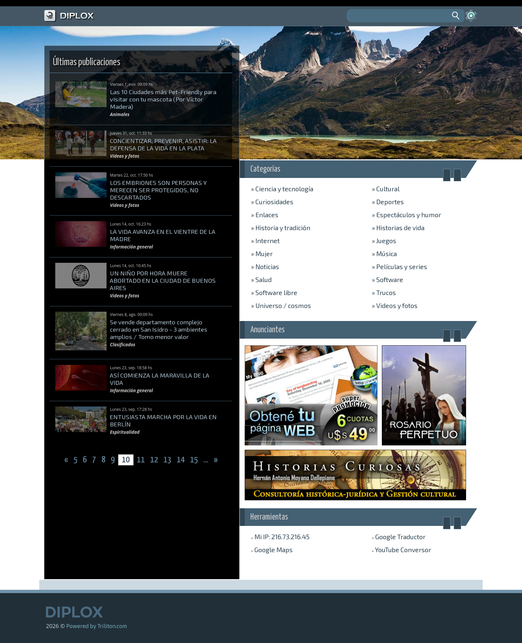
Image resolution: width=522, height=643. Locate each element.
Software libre (274, 292)
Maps (272, 550)
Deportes (388, 202)
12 (154, 459)
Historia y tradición (280, 228)
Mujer (262, 253)
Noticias (265, 266)
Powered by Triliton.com (96, 625)
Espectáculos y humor (406, 215)
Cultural (385, 189)
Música (384, 253)
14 (181, 459)
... (206, 459)
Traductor (398, 537)
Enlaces (264, 215)
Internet (265, 240)
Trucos (384, 292)
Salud (261, 279)
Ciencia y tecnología (282, 189)
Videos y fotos (394, 305)
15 (194, 459)
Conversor (401, 550)
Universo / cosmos (281, 305)
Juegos (384, 240)
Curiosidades (272, 202)
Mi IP (280, 537)
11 (140, 459)
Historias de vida (398, 228)
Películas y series (399, 266)
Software (387, 279)
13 (168, 459)
